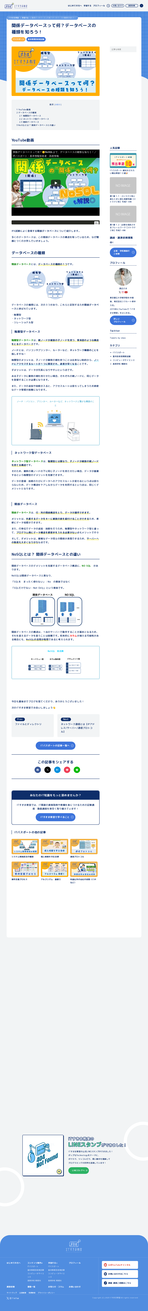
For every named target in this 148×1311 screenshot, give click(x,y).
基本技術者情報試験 (122, 356)
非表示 (58, 104)
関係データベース (29, 122)
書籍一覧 (31, 1286)
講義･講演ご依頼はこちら (119, 1283)
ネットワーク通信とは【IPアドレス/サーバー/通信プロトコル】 (78, 725)
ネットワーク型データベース (34, 119)
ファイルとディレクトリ (28, 722)
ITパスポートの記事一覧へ (55, 745)
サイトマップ (12, 1293)
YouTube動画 (23, 109)
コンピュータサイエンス (124, 360)
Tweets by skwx (118, 338)
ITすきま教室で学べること (55, 817)
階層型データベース (30, 115)
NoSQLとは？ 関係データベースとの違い (36, 125)
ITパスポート (119, 352)
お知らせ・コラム (56, 1286)
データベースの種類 (26, 112)
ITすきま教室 (14, 18)
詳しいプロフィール (120, 320)
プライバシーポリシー (46, 1293)
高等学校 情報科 (120, 364)
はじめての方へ (75, 5)
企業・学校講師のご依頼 (122, 252)
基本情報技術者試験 (35, 1270)
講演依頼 (131, 5)
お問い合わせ (118, 5)
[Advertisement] (56, 912)
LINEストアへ (78, 1170)
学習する (87, 5)
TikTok (15, 1298)
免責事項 (32, 1293)
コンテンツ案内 (34, 1263)
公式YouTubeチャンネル (119, 1265)
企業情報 (22, 1293)
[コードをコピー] (96, 223)
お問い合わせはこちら (118, 1274)
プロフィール (99, 5)
